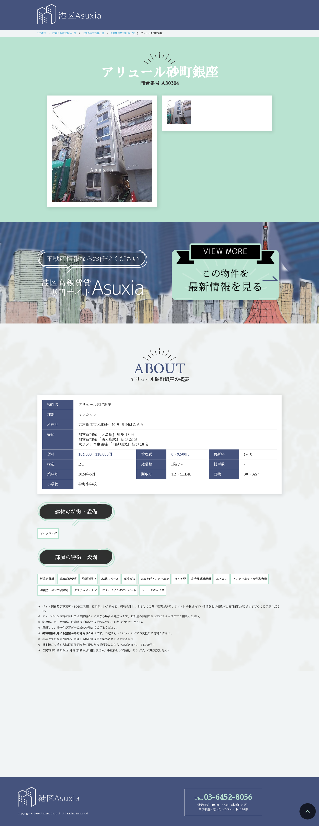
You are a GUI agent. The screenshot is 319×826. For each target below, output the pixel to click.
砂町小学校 (87, 484)
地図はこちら (133, 425)
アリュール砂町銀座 (152, 379)
